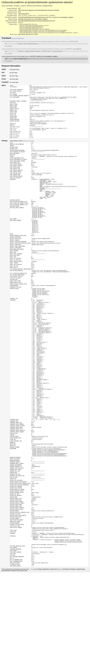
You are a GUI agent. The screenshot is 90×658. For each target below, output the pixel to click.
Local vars (9, 48)
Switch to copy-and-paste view (18, 40)
